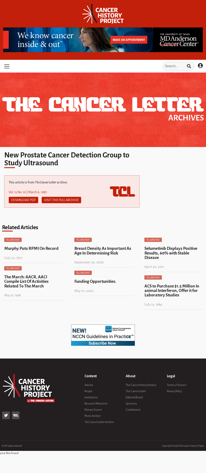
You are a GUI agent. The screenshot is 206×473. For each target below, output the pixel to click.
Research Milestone (96, 403)
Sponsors (131, 403)
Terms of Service (176, 385)
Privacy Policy (174, 391)
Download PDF (23, 200)
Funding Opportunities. (95, 281)
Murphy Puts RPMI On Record (31, 248)
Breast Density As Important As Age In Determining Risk (102, 250)
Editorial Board (134, 397)
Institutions (91, 397)
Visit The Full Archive (61, 200)
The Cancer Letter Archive (99, 422)
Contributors (133, 409)
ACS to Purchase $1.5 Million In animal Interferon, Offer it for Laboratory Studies (171, 290)
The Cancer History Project (141, 385)
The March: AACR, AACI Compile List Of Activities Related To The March (26, 281)
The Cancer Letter (136, 391)
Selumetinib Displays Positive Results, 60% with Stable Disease (170, 253)
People (88, 391)
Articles (89, 385)
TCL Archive (13, 240)
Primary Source (93, 409)
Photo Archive (93, 415)
